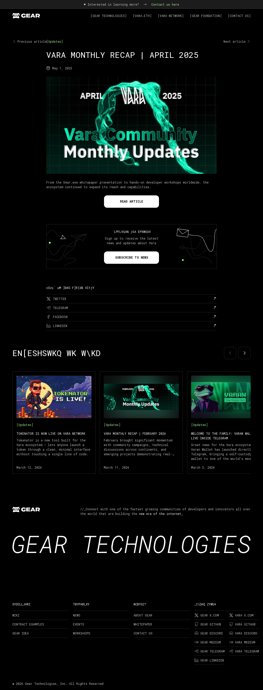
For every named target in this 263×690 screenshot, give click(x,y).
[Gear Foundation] (206, 16)
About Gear (143, 615)
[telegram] (131, 307)
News (76, 615)
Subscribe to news (131, 257)
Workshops (81, 633)
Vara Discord (243, 633)
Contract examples (28, 624)
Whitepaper (143, 624)
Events (78, 624)
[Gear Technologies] (108, 16)
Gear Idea (20, 633)
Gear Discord (208, 633)
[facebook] (131, 316)
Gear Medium (207, 642)
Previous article (29, 41)
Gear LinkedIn (209, 660)
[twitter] (131, 298)
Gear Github (207, 624)
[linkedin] (131, 325)
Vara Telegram (244, 651)
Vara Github (242, 624)
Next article (237, 41)
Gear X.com (206, 615)
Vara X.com (241, 615)
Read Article (131, 201)
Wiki (16, 615)
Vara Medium (242, 642)
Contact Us (143, 633)
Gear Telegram (209, 651)
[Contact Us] (239, 16)
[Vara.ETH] (142, 16)
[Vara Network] (171, 16)
